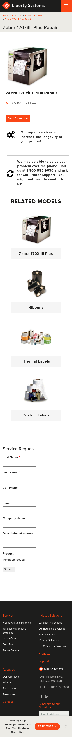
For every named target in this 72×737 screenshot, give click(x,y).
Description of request (18, 533)
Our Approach (11, 676)
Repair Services (12, 650)
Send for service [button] (18, 118)
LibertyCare (9, 638)
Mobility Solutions (49, 640)
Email (6, 503)
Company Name (14, 518)
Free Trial (8, 644)
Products (17, 15)
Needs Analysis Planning (17, 622)
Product (8, 553)
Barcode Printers (34, 15)
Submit (8, 569)
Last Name (10, 472)
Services (8, 615)
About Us (9, 669)
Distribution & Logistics (52, 628)
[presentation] (31, 583)
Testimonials (10, 688)
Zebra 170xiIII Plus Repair (18, 19)
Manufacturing (47, 634)
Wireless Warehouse (50, 622)
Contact (8, 702)
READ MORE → (47, 726)
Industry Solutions (50, 615)
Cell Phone (10, 488)
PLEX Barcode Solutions (52, 646)
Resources (9, 694)
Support (44, 661)
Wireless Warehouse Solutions (14, 630)
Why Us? (8, 682)
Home (6, 15)
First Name (10, 457)
